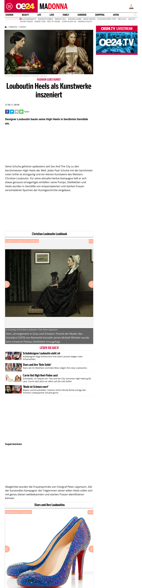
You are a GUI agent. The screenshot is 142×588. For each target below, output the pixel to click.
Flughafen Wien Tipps (106, 19)
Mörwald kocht (85, 22)
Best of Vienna (53, 22)
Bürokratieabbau (45, 19)
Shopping (99, 15)
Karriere (82, 15)
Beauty (25, 15)
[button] (8, 6)
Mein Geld (122, 19)
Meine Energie (89, 19)
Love (52, 15)
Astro (116, 15)
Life (39, 15)
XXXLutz (131, 19)
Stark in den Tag (69, 22)
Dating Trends (26, 22)
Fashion (9, 15)
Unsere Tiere (40, 22)
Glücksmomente (29, 19)
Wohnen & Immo (75, 19)
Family (66, 15)
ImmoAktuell (60, 19)
